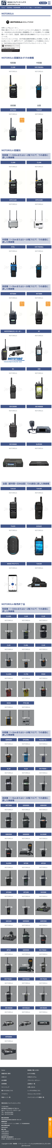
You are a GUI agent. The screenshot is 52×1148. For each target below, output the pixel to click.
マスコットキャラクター (34, 1094)
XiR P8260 (25, 979)
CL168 (13, 67)
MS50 (9, 703)
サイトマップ (5, 1087)
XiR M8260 (8, 1008)
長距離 (13, 105)
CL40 (43, 645)
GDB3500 (8, 834)
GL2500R (43, 834)
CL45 (8, 645)
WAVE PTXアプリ (13, 564)
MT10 (9, 950)
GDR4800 (26, 921)
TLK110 (39, 110)
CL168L (8, 616)
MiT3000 (39, 294)
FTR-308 (26, 703)
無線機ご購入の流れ (33, 1070)
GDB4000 (26, 834)
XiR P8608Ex (39, 67)
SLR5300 (39, 444)
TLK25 (13, 526)
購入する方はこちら (7, 1090)
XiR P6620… (8, 979)
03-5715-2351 (9, 1112)
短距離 (13, 62)
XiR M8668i (39, 406)
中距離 (39, 62)
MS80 (43, 674)
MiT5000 (13, 110)
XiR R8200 (43, 1008)
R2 (13, 369)
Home (3, 7)
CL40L (26, 645)
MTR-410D (39, 200)
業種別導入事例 (5, 1073)
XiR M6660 (13, 444)
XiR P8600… (43, 769)
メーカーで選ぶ (28, 7)
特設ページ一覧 (5, 1097)
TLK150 (39, 564)
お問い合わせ (31, 1087)
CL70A (26, 674)
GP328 (43, 863)
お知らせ (4, 1077)
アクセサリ (4, 1094)
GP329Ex (26, 740)
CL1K (43, 616)
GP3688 (8, 892)
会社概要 (4, 1080)
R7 (39, 331)
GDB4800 (26, 805)
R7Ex (13, 247)
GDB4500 (43, 805)
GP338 (26, 863)
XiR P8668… (43, 950)
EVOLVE (39, 526)
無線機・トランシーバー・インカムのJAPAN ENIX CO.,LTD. (30, 1144)
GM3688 (43, 892)
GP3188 (26, 892)
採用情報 (4, 1084)
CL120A (8, 674)
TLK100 (39, 488)
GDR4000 (26, 950)
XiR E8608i (13, 406)
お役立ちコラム (31, 1077)
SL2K (8, 769)
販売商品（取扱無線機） (14, 7)
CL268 (13, 162)
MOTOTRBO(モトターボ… (13, 331)
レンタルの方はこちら (33, 1090)
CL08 (26, 616)
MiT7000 (9, 805)
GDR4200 (8, 740)
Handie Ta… (43, 740)
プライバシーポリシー (33, 1080)
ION (39, 369)
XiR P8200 (43, 979)
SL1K (26, 769)
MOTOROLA (13, 71)
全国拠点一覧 (31, 1084)
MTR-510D (13, 200)
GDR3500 (43, 921)
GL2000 (8, 863)
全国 (39, 105)
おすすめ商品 (31, 1073)
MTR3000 (8, 1037)
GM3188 (8, 921)
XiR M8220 (26, 1008)
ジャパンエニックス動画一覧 (35, 1097)
